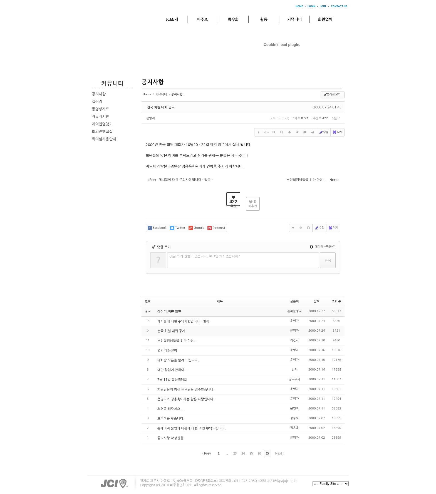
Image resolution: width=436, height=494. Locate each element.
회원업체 (325, 19)
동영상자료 (100, 109)
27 (267, 453)
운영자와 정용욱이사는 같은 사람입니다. (185, 399)
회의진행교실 (102, 131)
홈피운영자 (294, 311)
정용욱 (294, 418)
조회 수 (336, 301)
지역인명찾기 (102, 124)
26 (259, 453)
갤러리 (97, 101)
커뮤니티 (294, 19)
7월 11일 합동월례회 (172, 379)
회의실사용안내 (104, 139)
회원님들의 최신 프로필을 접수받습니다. (185, 389)
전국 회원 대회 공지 (161, 107)
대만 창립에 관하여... (172, 370)
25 (251, 453)
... (227, 453)
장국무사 (294, 379)
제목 (220, 301)
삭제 (337, 132)
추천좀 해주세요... (170, 409)
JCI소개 (172, 19)
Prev (206, 453)
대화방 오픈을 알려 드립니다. (178, 360)
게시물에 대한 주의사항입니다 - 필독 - (184, 321)
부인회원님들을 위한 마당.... (177, 340)
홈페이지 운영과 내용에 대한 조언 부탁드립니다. (191, 428)
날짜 (317, 301)
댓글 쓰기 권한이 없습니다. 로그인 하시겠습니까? (205, 256)
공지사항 (99, 94)
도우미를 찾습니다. (170, 418)
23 (234, 453)
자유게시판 (100, 116)
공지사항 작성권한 (170, 438)
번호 (148, 301)
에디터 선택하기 (323, 246)
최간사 (294, 340)
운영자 (150, 118)
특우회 (233, 19)
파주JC (203, 19)
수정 (323, 132)
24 (242, 453)
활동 (263, 19)
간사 (295, 369)
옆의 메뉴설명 (167, 350)
